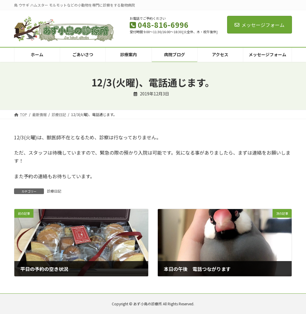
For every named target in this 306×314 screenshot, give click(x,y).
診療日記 (54, 190)
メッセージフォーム (259, 24)
